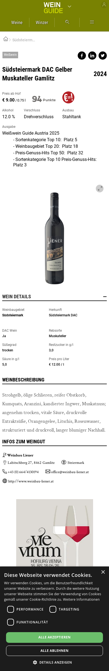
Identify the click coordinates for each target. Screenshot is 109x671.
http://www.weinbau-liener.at (31, 481)
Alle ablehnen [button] (54, 650)
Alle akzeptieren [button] (54, 637)
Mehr (92, 22)
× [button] (103, 572)
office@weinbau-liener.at (70, 472)
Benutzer (104, 5)
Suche (67, 22)
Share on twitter (103, 55)
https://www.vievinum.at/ (54, 535)
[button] (54, 662)
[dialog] (54, 618)
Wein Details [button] (54, 296)
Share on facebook (82, 55)
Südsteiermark (12, 315)
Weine (17, 22)
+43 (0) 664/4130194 (23, 472)
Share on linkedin (92, 55)
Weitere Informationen (81, 599)
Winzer (42, 22)
